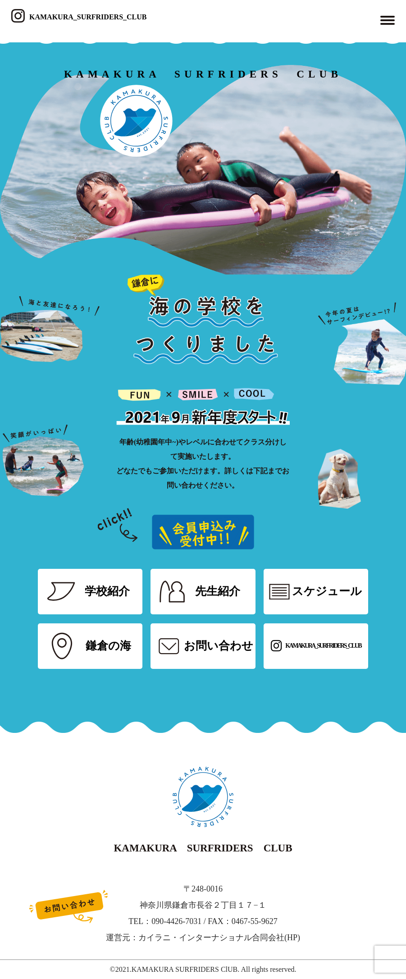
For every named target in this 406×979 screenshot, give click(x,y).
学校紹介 (107, 591)
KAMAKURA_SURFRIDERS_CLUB (78, 16)
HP (292, 937)
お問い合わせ (218, 646)
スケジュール (327, 591)
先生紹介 (217, 591)
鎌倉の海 (108, 646)
